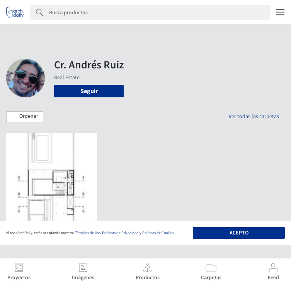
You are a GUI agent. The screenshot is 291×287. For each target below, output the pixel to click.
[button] (24, 116)
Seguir (89, 91)
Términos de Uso (87, 233)
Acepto (239, 233)
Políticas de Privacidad (120, 233)
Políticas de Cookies (158, 233)
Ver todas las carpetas (254, 117)
